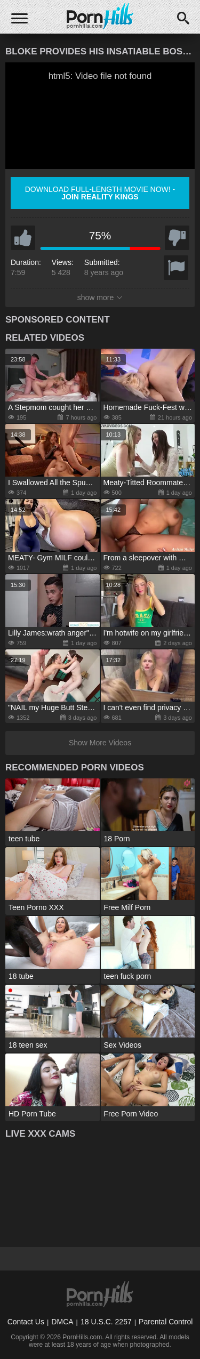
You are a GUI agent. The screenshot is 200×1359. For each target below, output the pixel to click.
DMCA (62, 1321)
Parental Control (166, 1321)
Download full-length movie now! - (100, 193)
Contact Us (25, 1321)
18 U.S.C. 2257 (106, 1321)
